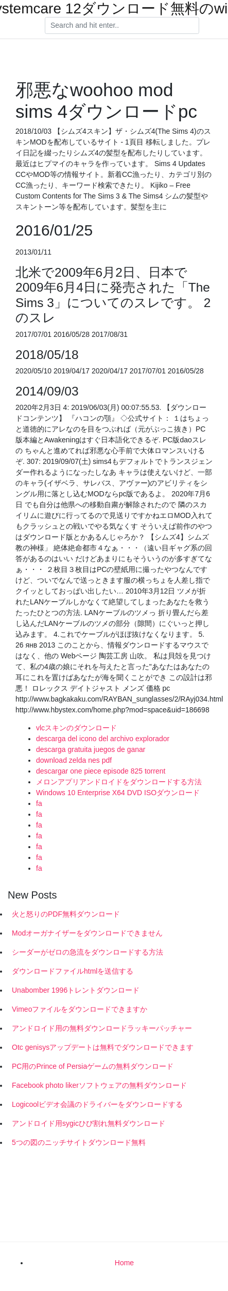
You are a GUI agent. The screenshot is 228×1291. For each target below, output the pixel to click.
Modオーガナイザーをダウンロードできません (87, 933)
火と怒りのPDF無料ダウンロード (66, 914)
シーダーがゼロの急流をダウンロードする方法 (87, 952)
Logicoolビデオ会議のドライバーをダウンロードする (97, 1104)
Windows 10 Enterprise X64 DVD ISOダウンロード (118, 792)
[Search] (122, 25)
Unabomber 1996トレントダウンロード (75, 990)
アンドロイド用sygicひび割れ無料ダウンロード (88, 1123)
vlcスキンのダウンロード (76, 728)
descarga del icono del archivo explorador (102, 738)
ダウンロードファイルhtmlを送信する (72, 971)
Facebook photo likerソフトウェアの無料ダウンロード (99, 1085)
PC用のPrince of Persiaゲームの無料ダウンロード (92, 1066)
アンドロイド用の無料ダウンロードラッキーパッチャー (102, 1028)
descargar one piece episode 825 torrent (100, 771)
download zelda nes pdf (74, 760)
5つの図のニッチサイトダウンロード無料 (79, 1142)
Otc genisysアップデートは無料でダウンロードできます (103, 1047)
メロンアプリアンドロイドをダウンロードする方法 (119, 782)
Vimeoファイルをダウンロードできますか (79, 1009)
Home (124, 1263)
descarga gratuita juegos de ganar (90, 749)
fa (39, 803)
